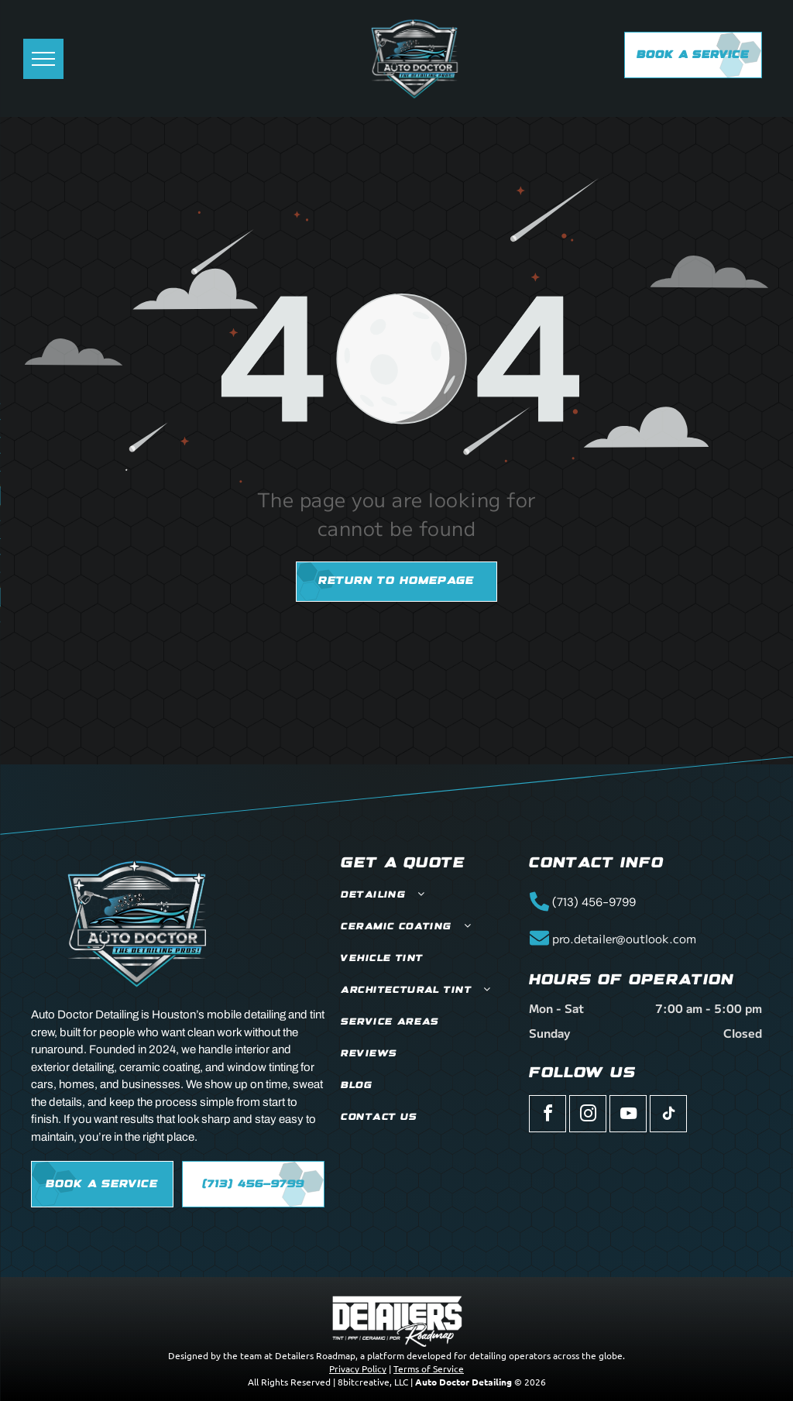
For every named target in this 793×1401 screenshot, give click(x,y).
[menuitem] (427, 896)
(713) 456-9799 (594, 902)
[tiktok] (668, 1115)
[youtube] (628, 1115)
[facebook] (547, 1115)
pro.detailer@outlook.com (624, 938)
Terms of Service (428, 1368)
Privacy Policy (357, 1368)
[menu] (43, 59)
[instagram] (587, 1115)
